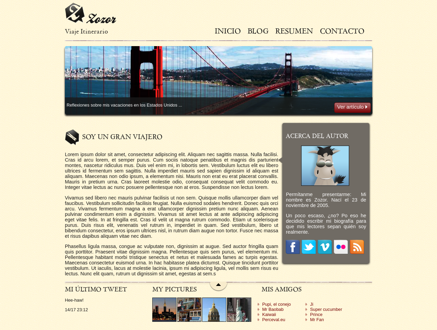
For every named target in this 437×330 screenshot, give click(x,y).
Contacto (342, 31)
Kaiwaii (269, 314)
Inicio (228, 31)
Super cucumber (326, 309)
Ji (311, 304)
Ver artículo (352, 107)
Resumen (294, 31)
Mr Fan (317, 319)
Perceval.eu (273, 319)
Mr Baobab (273, 309)
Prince (316, 314)
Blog (258, 31)
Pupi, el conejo (276, 304)
